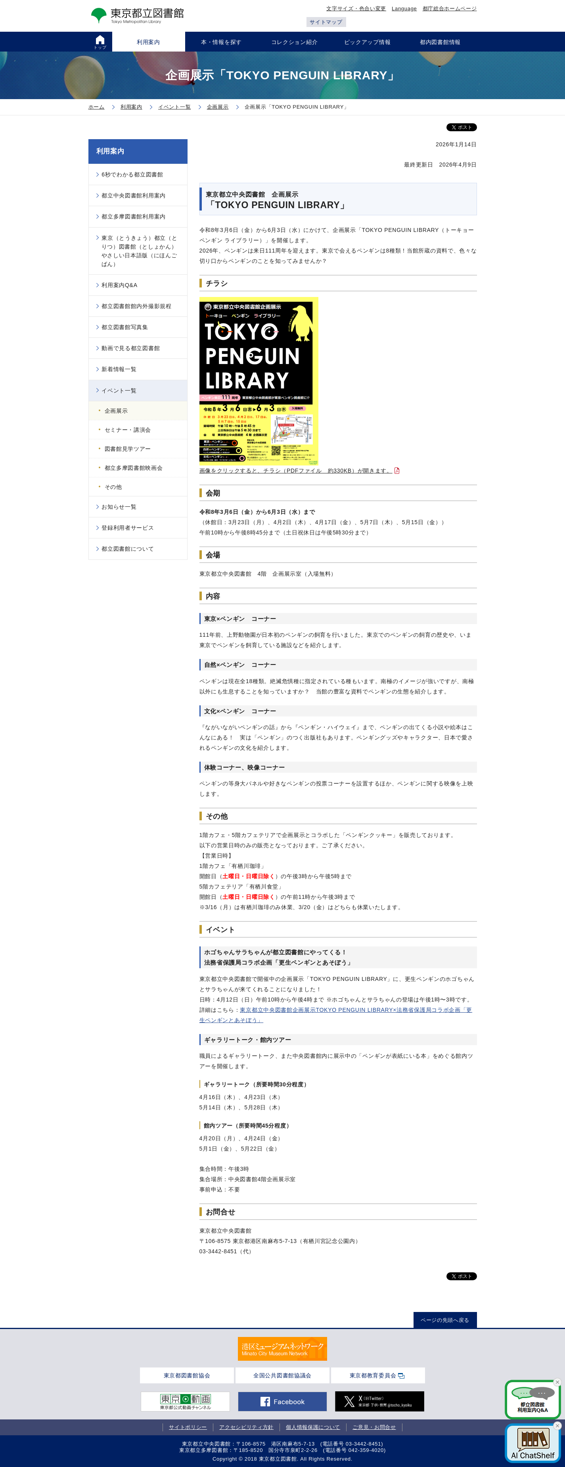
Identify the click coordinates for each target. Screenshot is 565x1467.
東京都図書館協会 (187, 1375)
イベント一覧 (119, 390)
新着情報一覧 (119, 369)
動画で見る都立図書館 (131, 348)
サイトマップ (326, 22)
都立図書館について (128, 549)
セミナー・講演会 (128, 430)
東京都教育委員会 (373, 1375)
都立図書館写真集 (125, 327)
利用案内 (110, 151)
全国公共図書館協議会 (282, 1375)
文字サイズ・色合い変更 (356, 8)
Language (404, 8)
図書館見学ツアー (128, 449)
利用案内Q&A (119, 285)
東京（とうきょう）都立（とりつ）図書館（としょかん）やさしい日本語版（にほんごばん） (140, 251)
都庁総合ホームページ (450, 8)
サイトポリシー (188, 1427)
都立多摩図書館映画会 (134, 468)
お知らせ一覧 (119, 507)
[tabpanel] (282, 1349)
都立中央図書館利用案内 (134, 195)
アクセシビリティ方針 (246, 1427)
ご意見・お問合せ (374, 1427)
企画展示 (116, 411)
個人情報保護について (313, 1427)
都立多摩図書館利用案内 (134, 216)
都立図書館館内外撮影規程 (136, 306)
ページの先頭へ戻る (445, 1320)
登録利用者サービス (128, 528)
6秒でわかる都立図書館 (132, 174)
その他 (113, 487)
